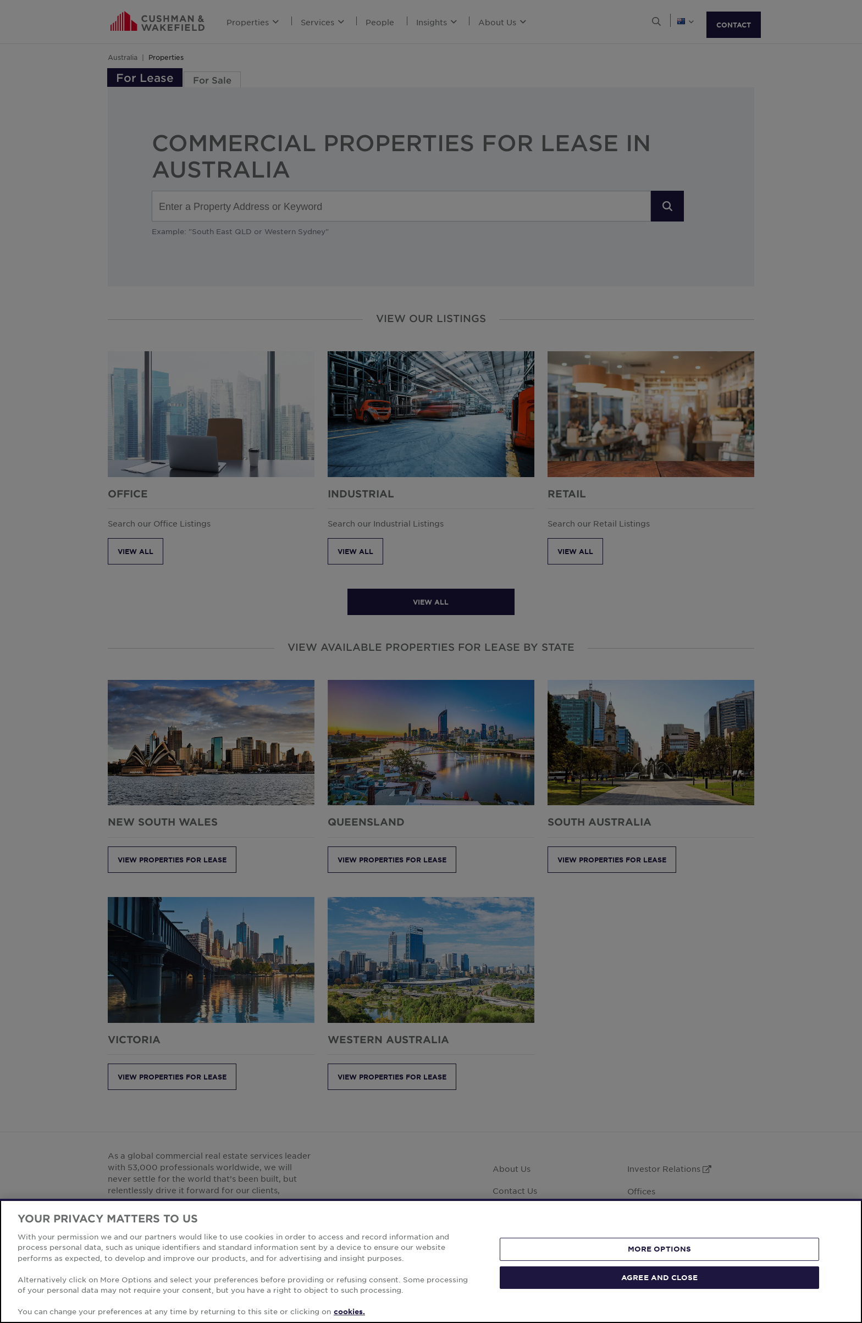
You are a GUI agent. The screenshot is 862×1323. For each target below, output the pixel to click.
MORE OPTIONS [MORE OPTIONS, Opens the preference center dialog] (660, 1248)
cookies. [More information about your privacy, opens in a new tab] (349, 1311)
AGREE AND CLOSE (659, 1276)
